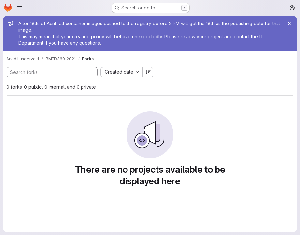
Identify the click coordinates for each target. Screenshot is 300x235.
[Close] (289, 23)
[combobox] (121, 72)
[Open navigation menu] (19, 8)
